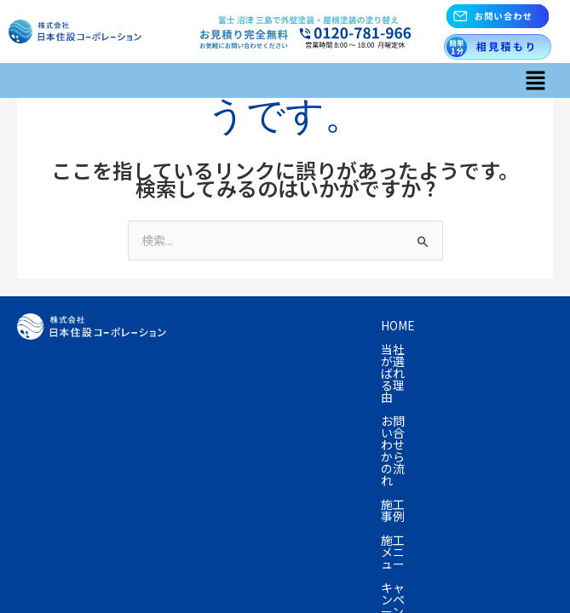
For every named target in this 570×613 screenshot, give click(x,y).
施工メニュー (305, 349)
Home (213, 325)
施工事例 (220, 349)
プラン (480, 349)
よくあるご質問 (237, 396)
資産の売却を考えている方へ (273, 372)
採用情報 (220, 420)
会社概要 (329, 396)
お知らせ (499, 396)
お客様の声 (491, 372)
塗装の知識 (405, 372)
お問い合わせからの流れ (454, 325)
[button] (536, 80)
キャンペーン (401, 349)
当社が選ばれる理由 (309, 325)
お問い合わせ (414, 396)
